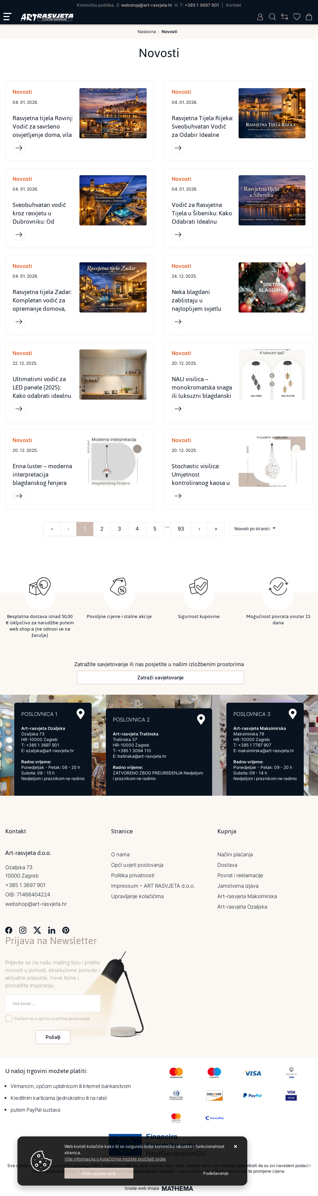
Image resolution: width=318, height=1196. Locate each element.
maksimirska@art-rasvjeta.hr (266, 752)
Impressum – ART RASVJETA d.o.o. (153, 887)
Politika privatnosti (132, 877)
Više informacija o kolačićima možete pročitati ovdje (115, 1159)
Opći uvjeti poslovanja (137, 866)
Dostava (227, 866)
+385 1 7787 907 (254, 746)
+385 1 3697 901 (202, 5)
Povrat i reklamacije (240, 877)
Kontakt (233, 5)
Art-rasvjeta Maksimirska (247, 898)
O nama (120, 856)
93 (181, 531)
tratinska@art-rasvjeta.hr (141, 758)
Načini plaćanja (235, 856)
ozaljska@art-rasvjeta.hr (50, 752)
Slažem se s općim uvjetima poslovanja (52, 1020)
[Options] (216, 1173)
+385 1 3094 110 (134, 752)
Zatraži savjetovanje (160, 679)
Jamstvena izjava (237, 887)
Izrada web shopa (142, 1190)
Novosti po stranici (252, 531)
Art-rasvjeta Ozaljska (242, 908)
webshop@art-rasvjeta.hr (146, 5)
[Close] (98, 1173)
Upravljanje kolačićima (137, 898)
